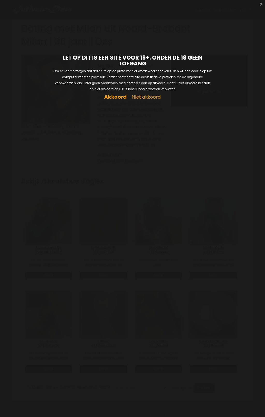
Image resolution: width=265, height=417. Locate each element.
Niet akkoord (146, 97)
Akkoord (115, 97)
